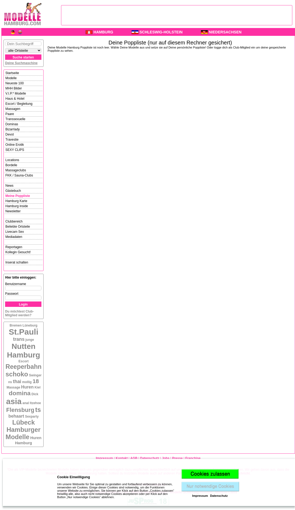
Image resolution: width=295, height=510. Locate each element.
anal (26, 403)
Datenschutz (219, 495)
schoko (16, 374)
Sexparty (32, 416)
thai (17, 381)
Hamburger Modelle (23, 433)
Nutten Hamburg (23, 350)
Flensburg (20, 410)
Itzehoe (35, 403)
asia (14, 401)
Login (23, 304)
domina (20, 393)
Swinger (35, 375)
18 (36, 381)
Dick (34, 394)
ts (38, 409)
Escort (24, 361)
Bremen (16, 325)
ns (10, 382)
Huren (27, 386)
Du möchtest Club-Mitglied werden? (19, 313)
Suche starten (23, 57)
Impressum (200, 495)
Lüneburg (30, 325)
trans (18, 339)
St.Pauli (23, 331)
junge (30, 340)
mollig (26, 382)
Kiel (37, 387)
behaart (16, 416)
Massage (13, 387)
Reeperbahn (23, 366)
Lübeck (23, 422)
